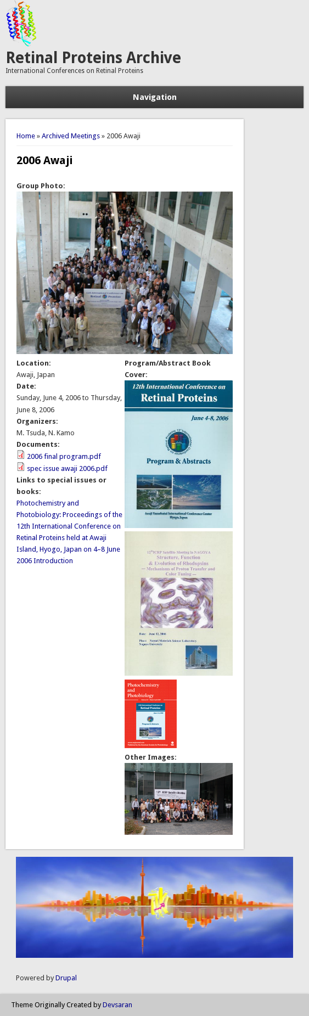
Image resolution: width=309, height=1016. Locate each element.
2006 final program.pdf (64, 456)
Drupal (66, 978)
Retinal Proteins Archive (93, 58)
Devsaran (117, 1005)
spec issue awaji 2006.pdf (67, 468)
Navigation (155, 97)
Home (25, 136)
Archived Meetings (71, 136)
